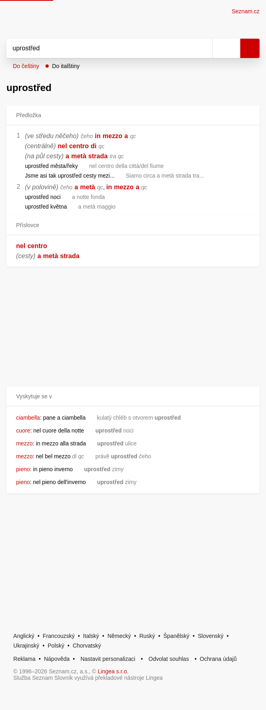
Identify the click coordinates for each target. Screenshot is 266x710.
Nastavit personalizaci (107, 659)
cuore (23, 430)
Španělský (176, 636)
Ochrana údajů (218, 659)
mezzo (112, 135)
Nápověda (57, 659)
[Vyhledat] (100, 48)
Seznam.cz (246, 11)
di (94, 146)
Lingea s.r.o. (113, 671)
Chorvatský (87, 645)
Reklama (24, 659)
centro (79, 146)
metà (78, 156)
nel (62, 146)
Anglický (23, 636)
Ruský (147, 636)
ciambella (28, 417)
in (98, 135)
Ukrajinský (26, 645)
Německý (119, 636)
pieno (23, 469)
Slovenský (211, 636)
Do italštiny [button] (65, 66)
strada (97, 156)
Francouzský (58, 636)
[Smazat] (203, 48)
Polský (56, 645)
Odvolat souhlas (168, 659)
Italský (91, 636)
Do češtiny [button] (26, 66)
